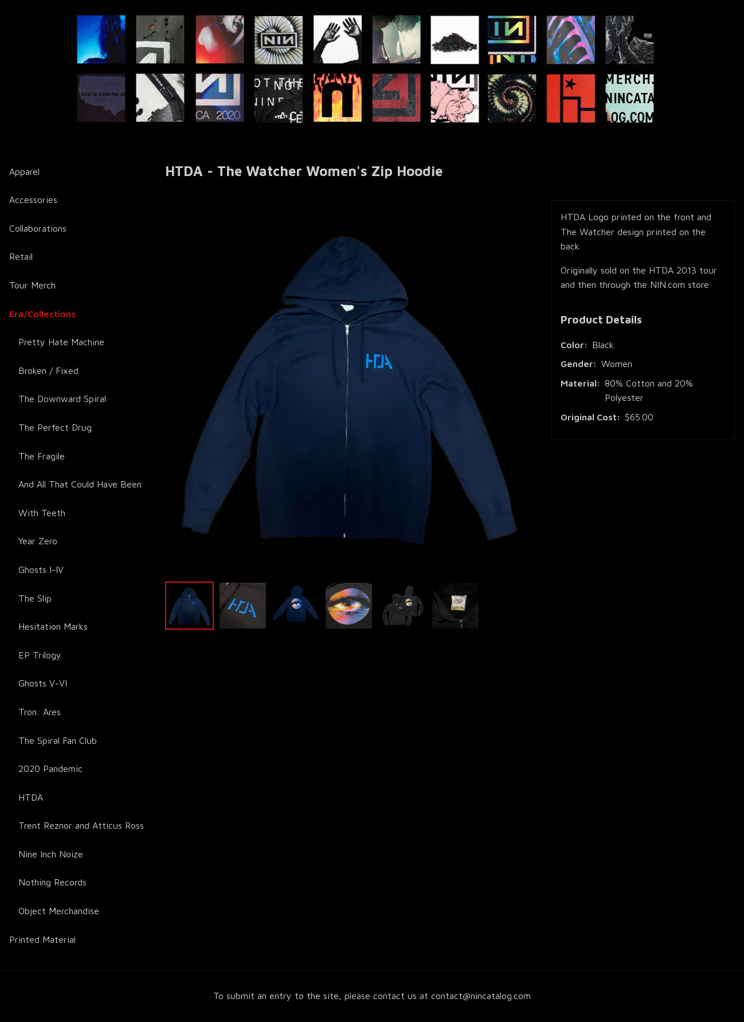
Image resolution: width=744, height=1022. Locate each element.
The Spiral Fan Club (57, 740)
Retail (21, 256)
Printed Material (42, 939)
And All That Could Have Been (80, 484)
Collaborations (37, 228)
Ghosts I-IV (41, 569)
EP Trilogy (39, 655)
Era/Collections (42, 314)
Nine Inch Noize (50, 854)
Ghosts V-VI (42, 683)
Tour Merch (32, 285)
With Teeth (41, 513)
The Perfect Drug (55, 427)
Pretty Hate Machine (61, 342)
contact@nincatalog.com (481, 995)
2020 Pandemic (50, 768)
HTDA (30, 797)
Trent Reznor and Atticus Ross (81, 825)
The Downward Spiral (62, 398)
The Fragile (41, 456)
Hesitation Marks (53, 626)
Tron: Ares (39, 712)
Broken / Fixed (48, 370)
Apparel (24, 171)
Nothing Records (52, 882)
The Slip (35, 598)
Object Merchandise (58, 911)
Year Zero (37, 541)
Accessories (33, 199)
